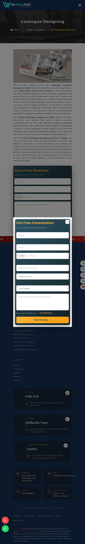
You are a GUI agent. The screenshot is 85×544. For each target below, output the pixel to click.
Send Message (41, 320)
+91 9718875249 (45, 313)
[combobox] (20, 256)
